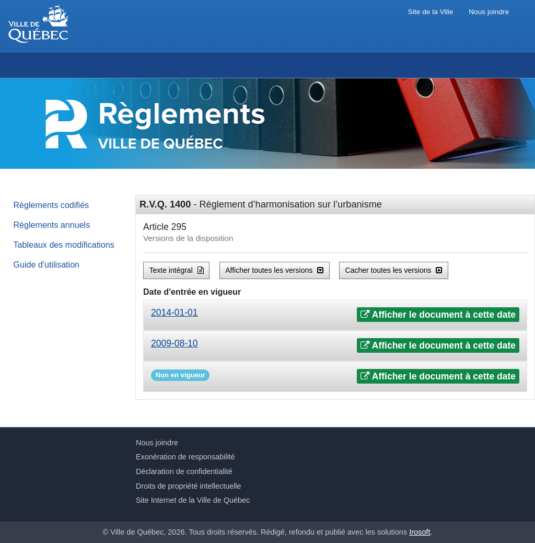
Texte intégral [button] (176, 270)
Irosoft (419, 532)
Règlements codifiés (51, 205)
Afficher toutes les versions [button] (274, 270)
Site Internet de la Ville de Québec (193, 500)
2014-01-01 (174, 312)
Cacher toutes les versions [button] (394, 270)
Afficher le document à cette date (438, 314)
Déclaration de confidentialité (184, 471)
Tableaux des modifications (64, 244)
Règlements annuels (52, 224)
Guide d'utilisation (47, 264)
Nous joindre (489, 12)
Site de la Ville (430, 12)
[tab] (335, 315)
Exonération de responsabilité (185, 457)
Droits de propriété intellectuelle (188, 486)
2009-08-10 (174, 343)
